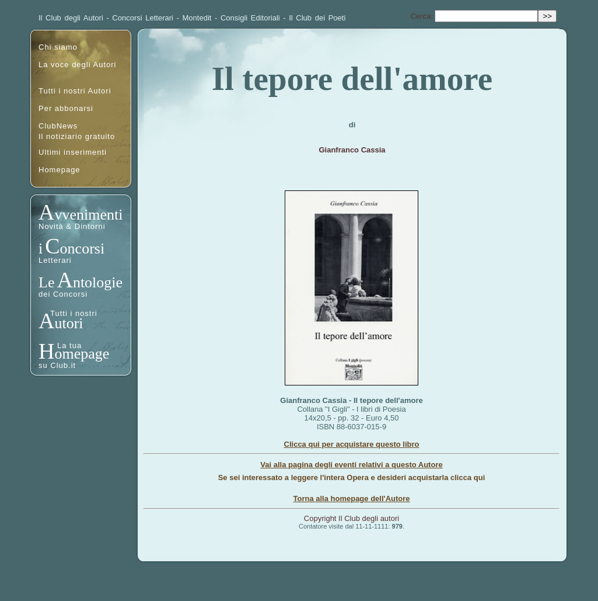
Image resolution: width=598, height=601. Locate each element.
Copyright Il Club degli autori (351, 518)
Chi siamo (58, 47)
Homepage (60, 169)
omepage (81, 353)
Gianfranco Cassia (352, 149)
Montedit (197, 17)
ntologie (98, 282)
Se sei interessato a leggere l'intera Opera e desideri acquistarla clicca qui (351, 477)
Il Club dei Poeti (317, 17)
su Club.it (57, 365)
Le (46, 282)
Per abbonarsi (66, 108)
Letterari (55, 260)
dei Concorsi (63, 294)
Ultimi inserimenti (73, 152)
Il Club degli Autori (71, 17)
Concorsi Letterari (142, 17)
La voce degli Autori (77, 64)
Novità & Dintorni (72, 226)
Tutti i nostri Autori (75, 90)
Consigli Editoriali (250, 17)
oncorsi (82, 248)
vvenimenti (88, 214)
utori (68, 323)
